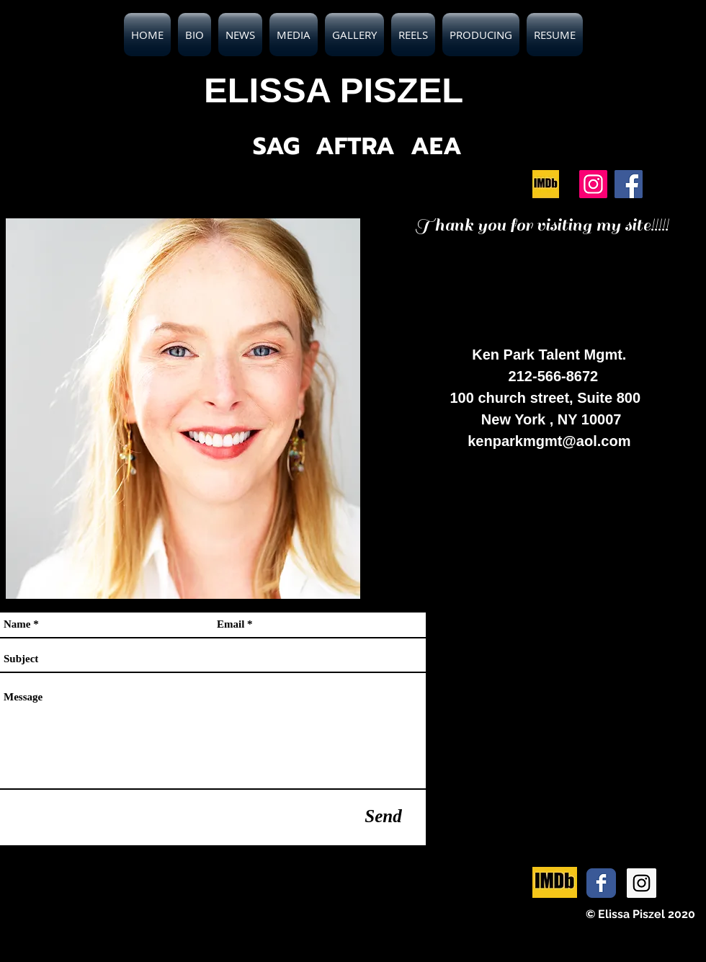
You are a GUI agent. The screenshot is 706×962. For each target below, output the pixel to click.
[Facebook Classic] (601, 883)
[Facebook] (629, 184)
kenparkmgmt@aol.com (549, 441)
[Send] (383, 816)
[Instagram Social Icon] (641, 883)
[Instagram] (593, 184)
